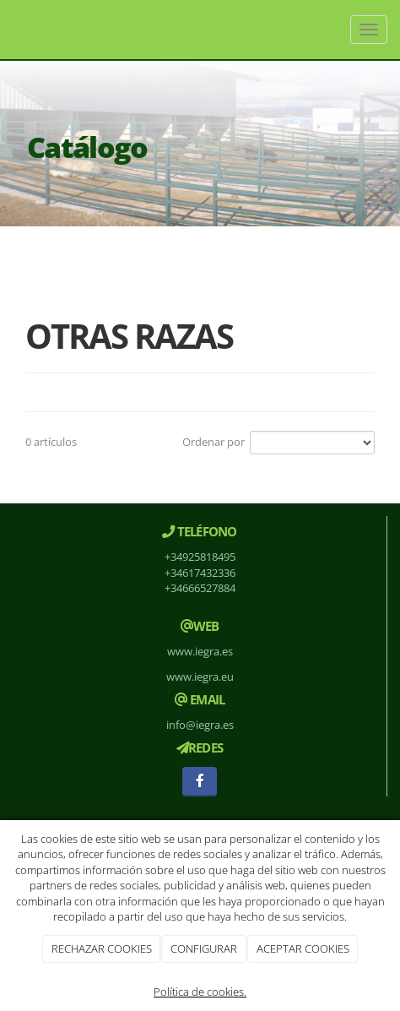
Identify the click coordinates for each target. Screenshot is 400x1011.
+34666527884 (200, 587)
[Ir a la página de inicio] (8, 29)
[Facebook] (199, 781)
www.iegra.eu (200, 676)
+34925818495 (200, 556)
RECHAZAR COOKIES (101, 948)
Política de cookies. (200, 991)
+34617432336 (200, 572)
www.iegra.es (200, 651)
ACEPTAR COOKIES (303, 948)
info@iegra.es (200, 724)
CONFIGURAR (203, 948)
